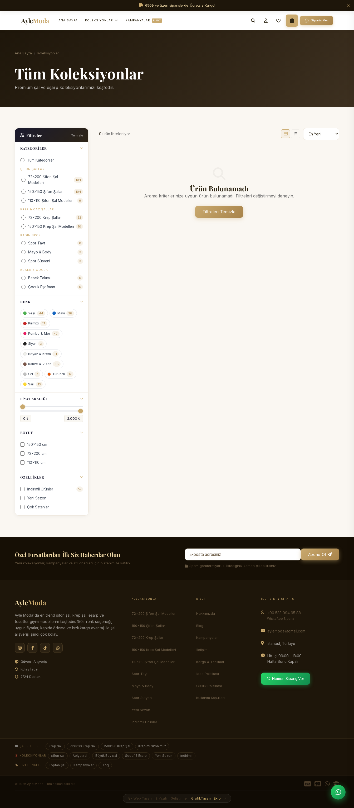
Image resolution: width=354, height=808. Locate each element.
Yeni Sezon (163, 756)
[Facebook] (32, 648)
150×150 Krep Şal (117, 746)
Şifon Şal (58, 756)
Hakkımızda (205, 613)
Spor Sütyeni (142, 698)
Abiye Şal (80, 756)
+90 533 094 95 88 (284, 616)
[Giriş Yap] (265, 20)
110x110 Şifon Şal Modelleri (153, 662)
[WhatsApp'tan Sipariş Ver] (338, 792)
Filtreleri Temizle (219, 211)
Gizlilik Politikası (209, 686)
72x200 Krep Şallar (148, 637)
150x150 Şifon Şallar (148, 625)
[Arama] (253, 20)
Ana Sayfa (68, 20)
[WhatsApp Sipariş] (316, 20)
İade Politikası (207, 674)
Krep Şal (55, 746)
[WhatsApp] (58, 648)
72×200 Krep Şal (83, 746)
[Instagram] (20, 648)
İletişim (201, 650)
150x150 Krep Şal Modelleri (154, 650)
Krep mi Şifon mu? (152, 746)
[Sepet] (292, 21)
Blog (199, 625)
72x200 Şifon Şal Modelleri (154, 613)
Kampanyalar (143, 20)
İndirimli (186, 756)
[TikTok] (45, 648)
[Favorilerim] (278, 20)
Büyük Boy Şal (106, 756)
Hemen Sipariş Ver (285, 678)
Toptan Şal (57, 765)
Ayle (30, 602)
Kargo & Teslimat (210, 662)
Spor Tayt (140, 674)
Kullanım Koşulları (210, 698)
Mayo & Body (142, 686)
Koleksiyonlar (101, 20)
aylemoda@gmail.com (286, 631)
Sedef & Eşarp (136, 756)
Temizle (77, 135)
